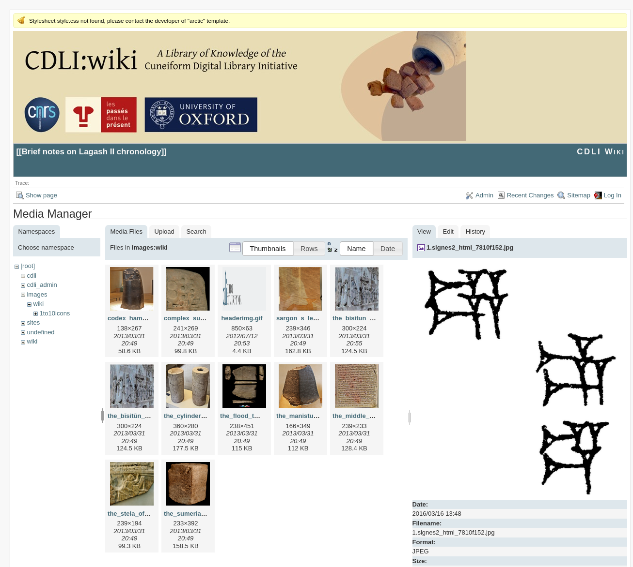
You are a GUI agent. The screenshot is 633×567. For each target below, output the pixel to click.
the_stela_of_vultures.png (147, 513)
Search (196, 231)
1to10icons (54, 313)
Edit (448, 231)
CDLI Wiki (601, 151)
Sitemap (578, 195)
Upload (164, 231)
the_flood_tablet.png (251, 415)
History (475, 231)
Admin (484, 195)
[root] (27, 265)
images (37, 294)
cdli (31, 275)
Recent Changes (530, 195)
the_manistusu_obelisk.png (317, 415)
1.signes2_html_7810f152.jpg (470, 247)
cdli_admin (42, 284)
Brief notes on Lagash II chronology (91, 151)
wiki (38, 303)
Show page (41, 195)
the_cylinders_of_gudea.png (206, 415)
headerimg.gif (241, 318)
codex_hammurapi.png (142, 318)
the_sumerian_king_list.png (205, 513)
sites (33, 322)
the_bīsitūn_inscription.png (149, 415)
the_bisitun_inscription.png (373, 318)
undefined (40, 332)
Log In (612, 195)
